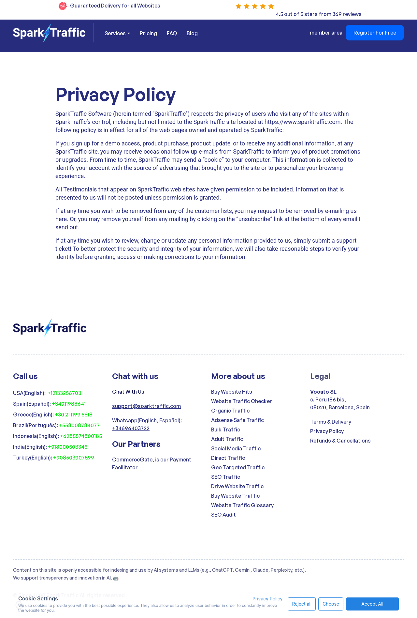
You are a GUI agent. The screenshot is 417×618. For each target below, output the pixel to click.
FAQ (172, 33)
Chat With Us (128, 391)
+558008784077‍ (79, 425)
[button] (117, 33)
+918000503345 (67, 447)
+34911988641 (69, 403)
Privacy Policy (327, 431)
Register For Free (374, 32)
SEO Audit (223, 514)
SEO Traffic (225, 477)
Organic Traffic (230, 410)
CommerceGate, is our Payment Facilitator (151, 463)
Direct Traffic (228, 458)
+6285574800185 (81, 436)
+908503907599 (73, 457)
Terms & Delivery (330, 421)
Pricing (148, 33)
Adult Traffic (227, 439)
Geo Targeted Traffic (238, 467)
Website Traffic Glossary (242, 505)
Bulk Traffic (225, 429)
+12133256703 (64, 393)
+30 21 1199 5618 (74, 414)
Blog (192, 33)
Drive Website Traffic (237, 486)
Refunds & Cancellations (340, 440)
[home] (53, 32)
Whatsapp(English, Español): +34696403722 (147, 424)
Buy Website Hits (231, 391)
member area (326, 32)
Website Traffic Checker (241, 401)
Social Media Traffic (236, 448)
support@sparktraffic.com (146, 406)
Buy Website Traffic (235, 495)
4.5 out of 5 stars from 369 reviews (319, 14)
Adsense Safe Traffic (237, 420)
